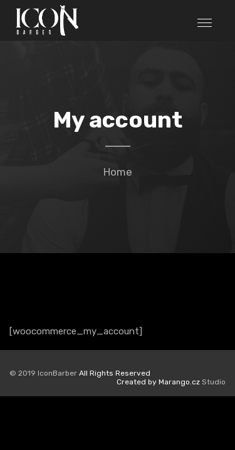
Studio (171, 382)
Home (117, 172)
